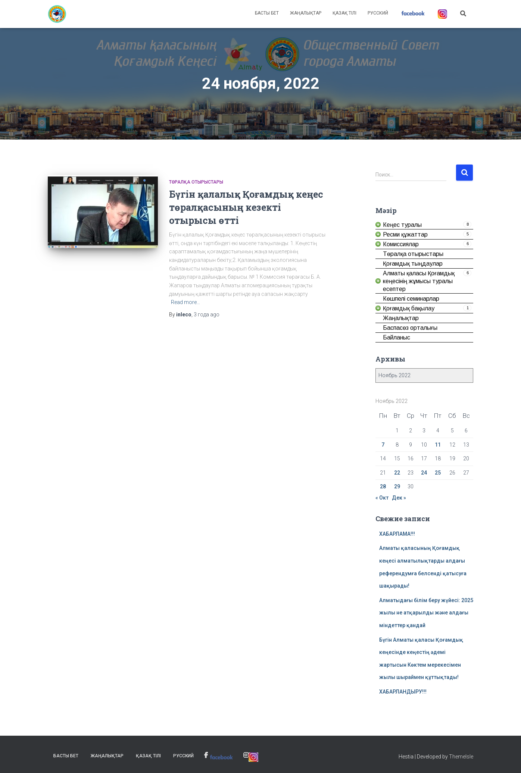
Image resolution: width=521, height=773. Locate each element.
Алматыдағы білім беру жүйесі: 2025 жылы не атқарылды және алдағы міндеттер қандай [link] (426, 612)
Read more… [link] (185, 302)
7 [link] (382, 445)
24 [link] (424, 473)
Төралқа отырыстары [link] (196, 182)
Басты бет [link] (267, 13)
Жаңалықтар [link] (305, 13)
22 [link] (397, 473)
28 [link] (383, 486)
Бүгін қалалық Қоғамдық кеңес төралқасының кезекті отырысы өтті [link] (246, 207)
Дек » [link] (399, 498)
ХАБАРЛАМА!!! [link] (397, 534)
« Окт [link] (382, 498)
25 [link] (438, 473)
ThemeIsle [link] (461, 757)
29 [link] (397, 486)
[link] (57, 14)
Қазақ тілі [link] (344, 13)
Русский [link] (378, 13)
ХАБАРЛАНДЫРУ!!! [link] (403, 692)
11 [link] (438, 445)
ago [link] (206, 314)
